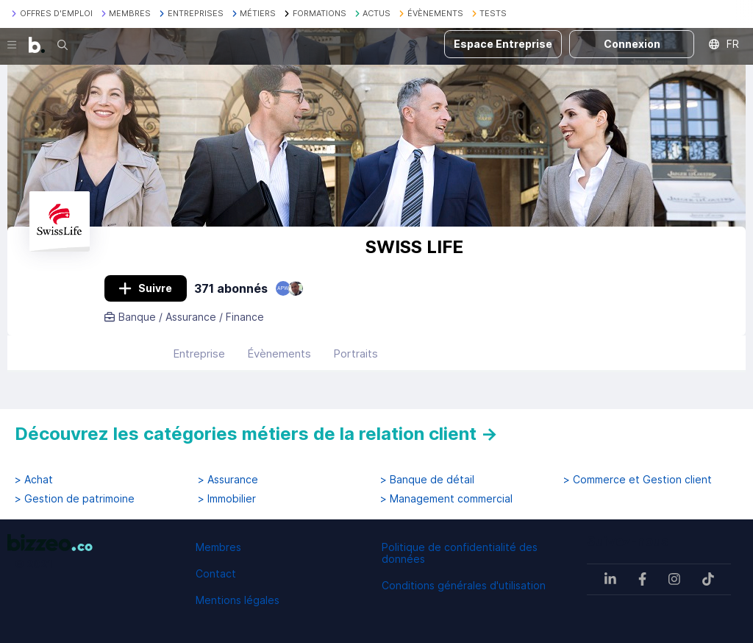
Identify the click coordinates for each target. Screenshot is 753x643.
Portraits (355, 353)
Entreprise (199, 353)
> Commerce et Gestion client (637, 480)
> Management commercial (446, 499)
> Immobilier (227, 499)
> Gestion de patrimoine (75, 499)
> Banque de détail (427, 480)
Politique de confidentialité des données (460, 553)
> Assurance (228, 480)
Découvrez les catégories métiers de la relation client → (256, 433)
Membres (218, 547)
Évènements (279, 353)
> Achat (34, 480)
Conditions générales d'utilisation (464, 585)
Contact (216, 573)
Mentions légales (237, 600)
